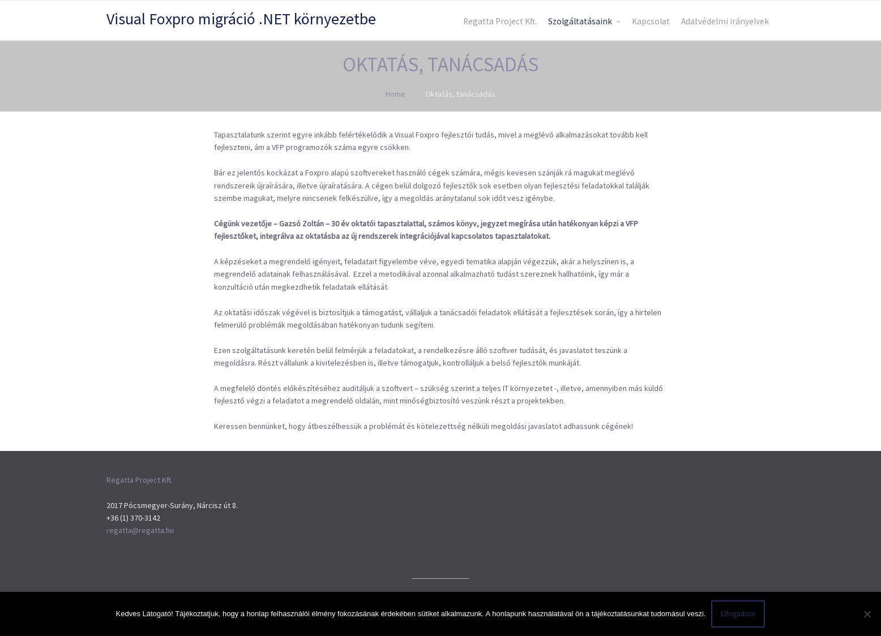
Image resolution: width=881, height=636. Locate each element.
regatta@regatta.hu (140, 530)
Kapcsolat (651, 21)
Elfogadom (738, 613)
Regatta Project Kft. (500, 21)
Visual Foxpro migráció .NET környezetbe (241, 18)
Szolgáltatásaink (580, 21)
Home (395, 94)
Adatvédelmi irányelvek (725, 21)
